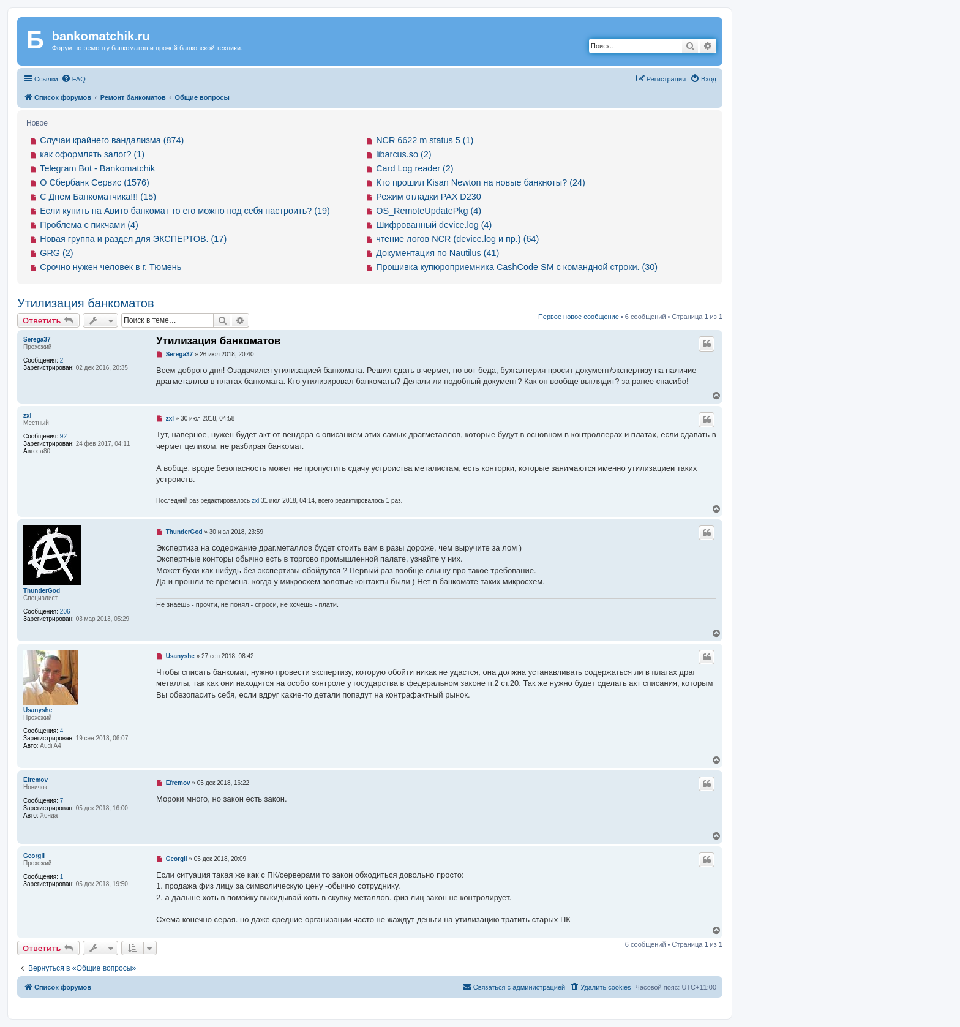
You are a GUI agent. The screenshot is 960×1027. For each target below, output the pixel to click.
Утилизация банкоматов (85, 303)
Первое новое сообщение (578, 316)
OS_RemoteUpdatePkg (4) (428, 211)
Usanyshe (37, 710)
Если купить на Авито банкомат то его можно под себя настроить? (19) (185, 211)
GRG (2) (56, 253)
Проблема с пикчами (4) (89, 225)
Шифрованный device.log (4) (434, 225)
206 (65, 611)
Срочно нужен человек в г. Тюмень (110, 267)
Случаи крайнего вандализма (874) (112, 140)
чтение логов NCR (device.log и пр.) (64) (457, 239)
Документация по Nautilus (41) (437, 253)
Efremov (35, 780)
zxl (27, 415)
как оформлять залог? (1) (92, 154)
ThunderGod (41, 590)
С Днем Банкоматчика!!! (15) (98, 196)
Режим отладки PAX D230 (428, 196)
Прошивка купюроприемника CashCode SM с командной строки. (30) (517, 267)
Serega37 (36, 339)
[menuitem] (73, 79)
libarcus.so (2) (403, 154)
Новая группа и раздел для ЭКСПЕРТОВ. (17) (133, 239)
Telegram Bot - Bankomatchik (97, 168)
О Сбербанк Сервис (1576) (94, 182)
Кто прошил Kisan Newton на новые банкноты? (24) (480, 182)
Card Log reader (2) (414, 168)
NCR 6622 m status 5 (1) (424, 140)
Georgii (34, 855)
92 (63, 436)
